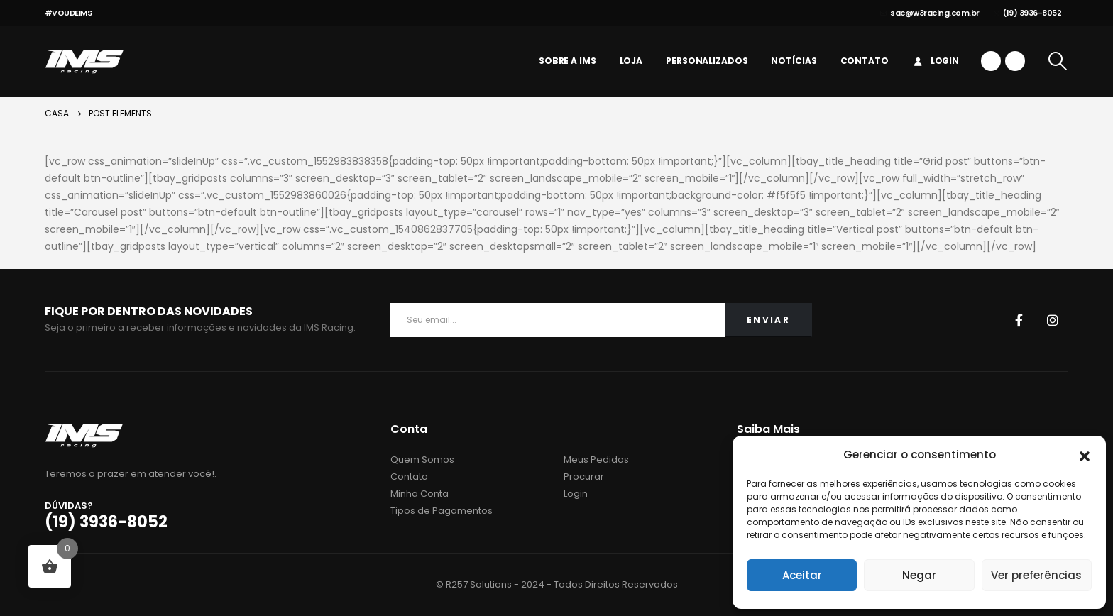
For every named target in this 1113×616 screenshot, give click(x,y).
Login (935, 61)
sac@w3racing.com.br (930, 12)
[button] (1085, 455)
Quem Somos (422, 459)
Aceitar (802, 575)
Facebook (1018, 320)
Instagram (1052, 320)
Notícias (793, 61)
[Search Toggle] (1057, 61)
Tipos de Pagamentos (441, 510)
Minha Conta (419, 493)
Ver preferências (1036, 575)
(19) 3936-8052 (1028, 12)
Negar (919, 575)
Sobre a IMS (567, 61)
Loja (631, 61)
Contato (864, 61)
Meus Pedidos (596, 459)
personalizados (706, 61)
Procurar (584, 476)
